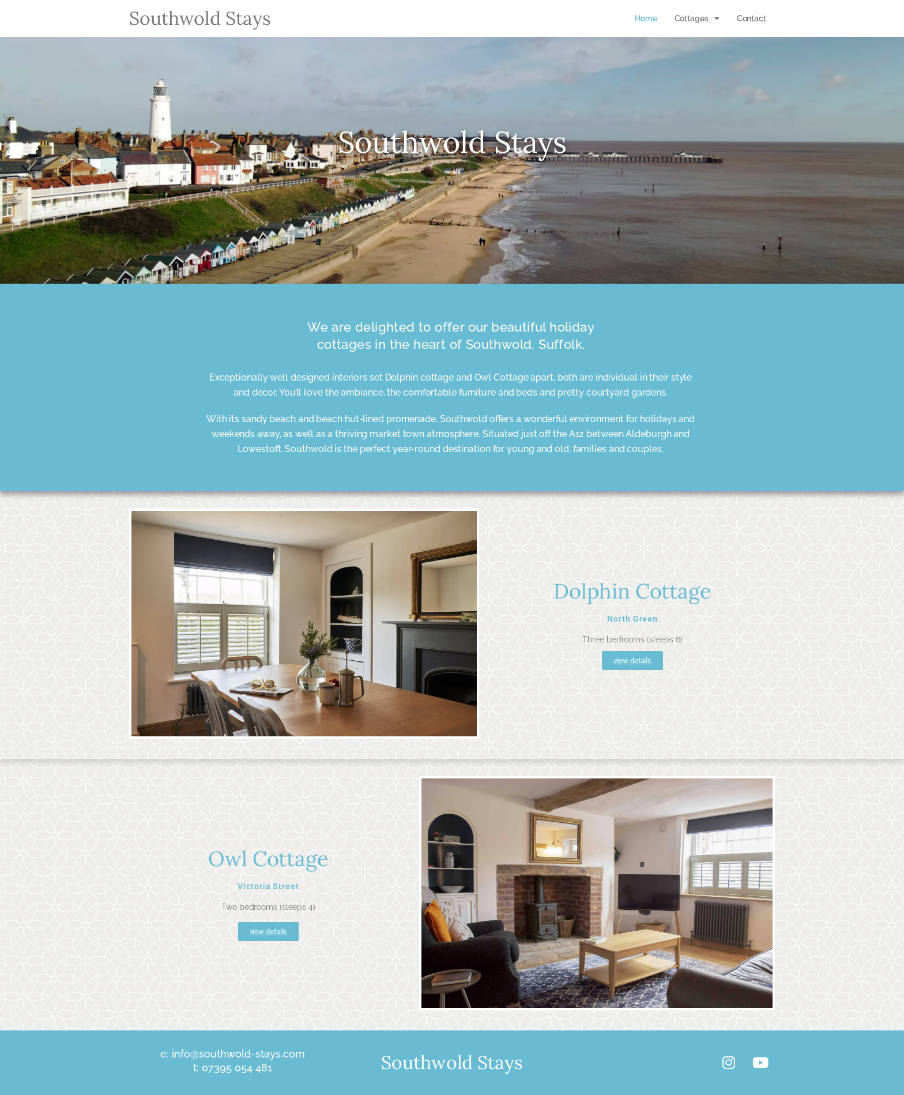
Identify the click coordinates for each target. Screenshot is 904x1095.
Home (646, 18)
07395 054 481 (235, 1068)
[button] (697, 18)
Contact (751, 18)
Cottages (697, 18)
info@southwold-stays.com (237, 1054)
